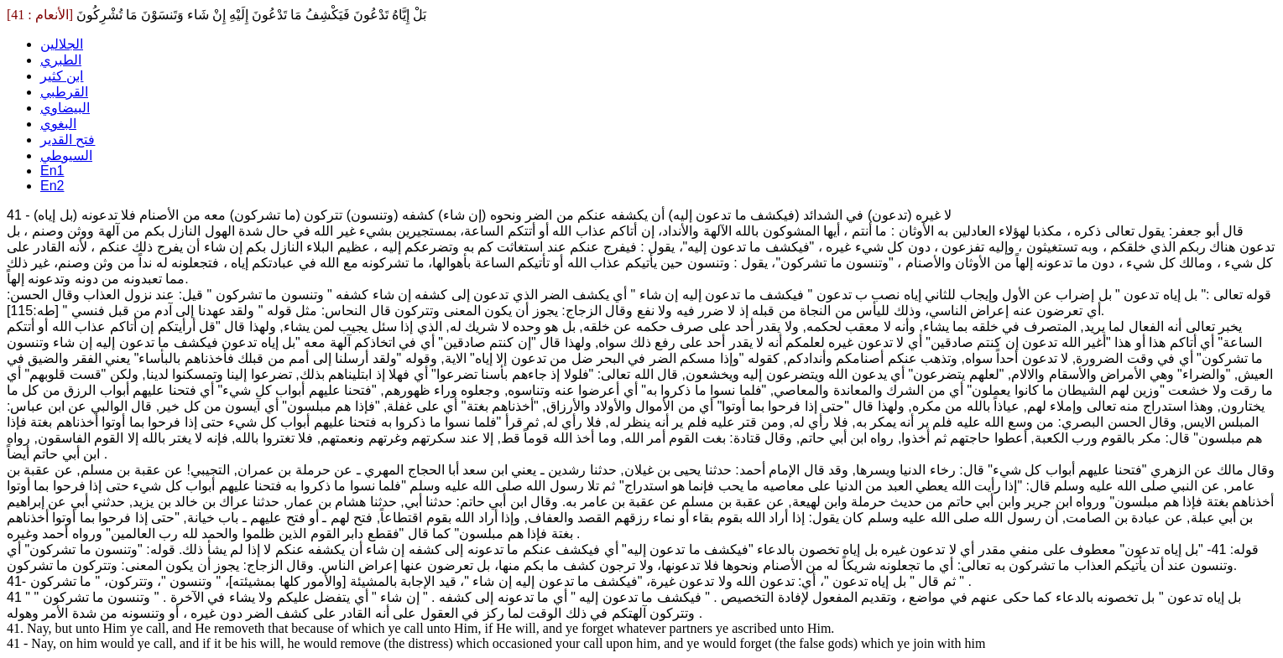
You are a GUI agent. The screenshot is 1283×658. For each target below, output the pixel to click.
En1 (52, 170)
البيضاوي (65, 108)
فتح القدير (67, 139)
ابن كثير (61, 76)
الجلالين (61, 44)
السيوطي (66, 155)
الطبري (60, 60)
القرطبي (64, 92)
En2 (52, 186)
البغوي (58, 124)
